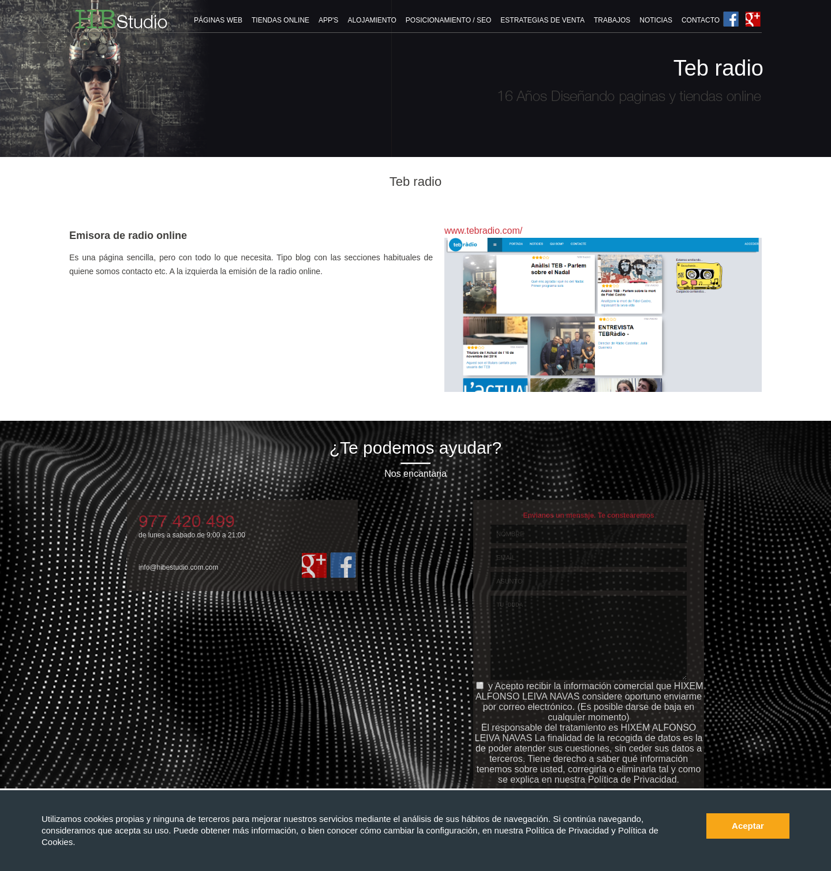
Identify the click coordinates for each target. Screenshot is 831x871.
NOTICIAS (655, 20)
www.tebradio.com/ (483, 230)
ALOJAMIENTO (371, 20)
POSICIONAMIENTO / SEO (448, 20)
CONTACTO (701, 20)
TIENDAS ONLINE (280, 20)
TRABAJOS (612, 20)
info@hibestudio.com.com (178, 567)
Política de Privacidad (568, 830)
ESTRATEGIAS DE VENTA (542, 20)
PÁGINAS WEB (218, 20)
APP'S (328, 20)
